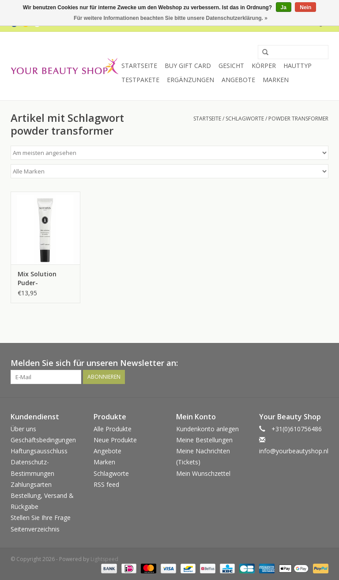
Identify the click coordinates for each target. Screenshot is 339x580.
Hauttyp (297, 65)
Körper (264, 65)
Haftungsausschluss (39, 451)
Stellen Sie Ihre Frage (41, 517)
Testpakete (140, 79)
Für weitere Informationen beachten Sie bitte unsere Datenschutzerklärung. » (170, 18)
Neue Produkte (115, 440)
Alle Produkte (113, 429)
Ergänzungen (190, 79)
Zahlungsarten (31, 484)
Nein (305, 7)
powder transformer (298, 118)
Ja (283, 7)
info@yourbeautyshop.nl (293, 451)
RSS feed (106, 484)
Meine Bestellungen (204, 440)
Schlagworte (245, 118)
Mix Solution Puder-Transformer (38, 278)
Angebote (238, 79)
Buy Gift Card (188, 65)
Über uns (23, 429)
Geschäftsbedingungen (43, 440)
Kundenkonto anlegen (207, 429)
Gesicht (231, 65)
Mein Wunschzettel (203, 473)
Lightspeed (104, 559)
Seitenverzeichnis (35, 529)
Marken (276, 79)
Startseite (139, 65)
